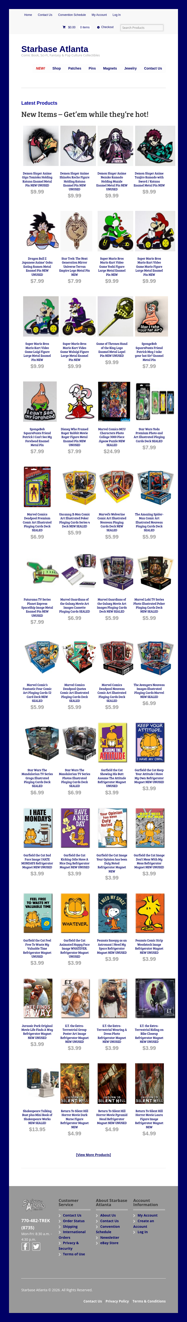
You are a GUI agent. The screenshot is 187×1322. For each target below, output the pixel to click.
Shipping (70, 1226)
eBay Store (109, 1242)
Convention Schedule (72, 15)
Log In (116, 15)
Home (28, 15)
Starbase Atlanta (54, 49)
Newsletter (109, 1237)
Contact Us (45, 15)
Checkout (107, 27)
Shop (56, 68)
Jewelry (130, 68)
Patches (74, 68)
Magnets (110, 68)
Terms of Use (74, 1254)
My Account (99, 15)
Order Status (73, 1221)
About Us (108, 1215)
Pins (92, 68)
